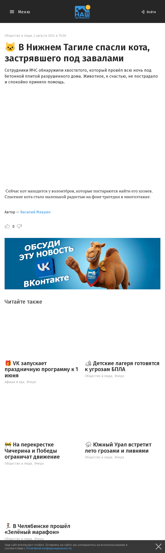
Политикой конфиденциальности (48, 548)
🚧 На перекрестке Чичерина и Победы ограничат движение (32, 450)
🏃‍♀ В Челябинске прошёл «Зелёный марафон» (37, 529)
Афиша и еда (14, 382)
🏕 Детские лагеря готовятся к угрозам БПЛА (122, 366)
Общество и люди (18, 36)
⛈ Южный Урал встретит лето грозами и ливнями (118, 447)
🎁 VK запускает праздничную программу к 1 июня (41, 369)
